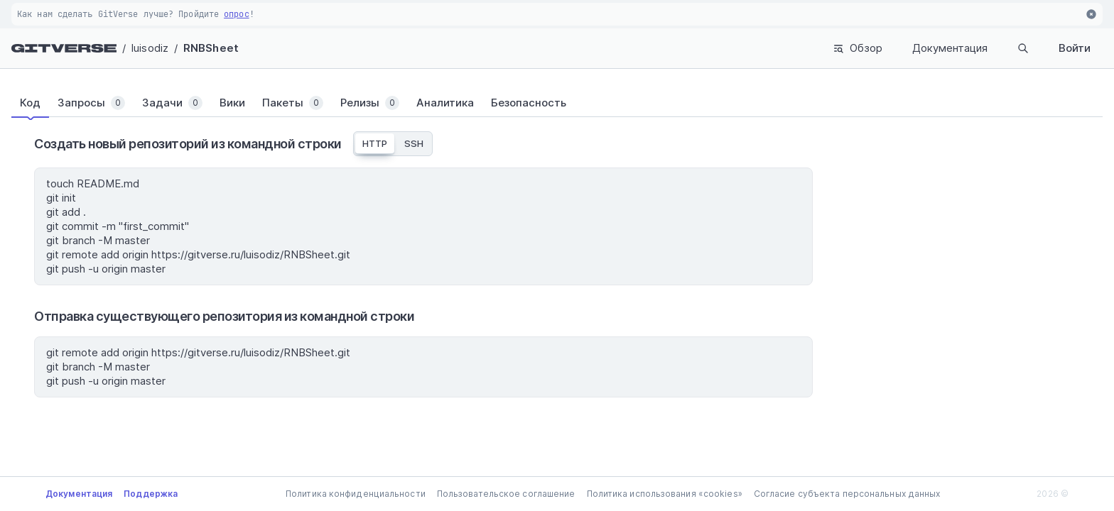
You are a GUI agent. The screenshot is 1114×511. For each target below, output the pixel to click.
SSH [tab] (413, 143)
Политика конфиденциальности (356, 493)
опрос (236, 14)
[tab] (38, 103)
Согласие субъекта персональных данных (847, 493)
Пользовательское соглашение (506, 493)
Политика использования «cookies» (664, 493)
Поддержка (151, 493)
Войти (1075, 48)
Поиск (995, 48)
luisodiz (149, 48)
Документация (893, 48)
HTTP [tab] (374, 143)
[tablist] (557, 103)
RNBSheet (211, 48)
